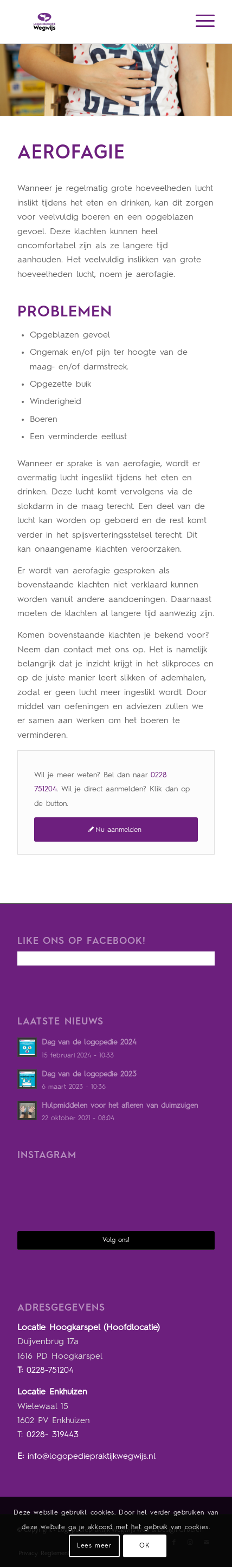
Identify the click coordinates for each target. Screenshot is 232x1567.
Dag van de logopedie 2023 (89, 1074)
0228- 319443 (53, 1435)
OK (144, 1546)
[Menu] (200, 21)
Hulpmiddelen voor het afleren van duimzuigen (120, 1105)
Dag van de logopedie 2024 (89, 1042)
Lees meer (94, 1546)
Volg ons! (116, 1240)
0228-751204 (50, 1370)
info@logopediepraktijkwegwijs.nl (92, 1456)
